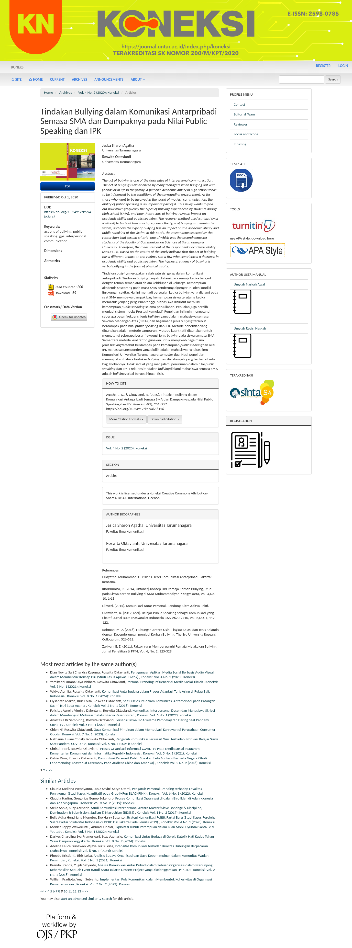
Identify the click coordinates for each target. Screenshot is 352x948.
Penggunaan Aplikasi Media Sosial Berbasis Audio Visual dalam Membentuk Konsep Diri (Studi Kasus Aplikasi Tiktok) (132, 674)
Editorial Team (244, 114)
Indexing (240, 144)
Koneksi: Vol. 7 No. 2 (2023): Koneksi (104, 884)
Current (57, 79)
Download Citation (165, 419)
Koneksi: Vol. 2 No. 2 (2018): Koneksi (184, 763)
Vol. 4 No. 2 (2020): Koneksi (98, 92)
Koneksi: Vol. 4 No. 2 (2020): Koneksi (168, 677)
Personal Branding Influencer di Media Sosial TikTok (165, 682)
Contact (239, 104)
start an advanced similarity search (86, 898)
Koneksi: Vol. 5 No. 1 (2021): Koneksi (93, 724)
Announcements (108, 79)
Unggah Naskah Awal (249, 284)
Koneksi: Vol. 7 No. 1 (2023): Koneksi (89, 734)
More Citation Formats (126, 419)
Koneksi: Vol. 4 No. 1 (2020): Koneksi (188, 822)
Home (48, 92)
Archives (79, 79)
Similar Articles (58, 780)
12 (75, 891)
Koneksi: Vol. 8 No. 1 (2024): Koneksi (94, 696)
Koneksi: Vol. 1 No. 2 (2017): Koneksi (164, 812)
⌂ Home (36, 79)
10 (65, 891)
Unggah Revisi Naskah (250, 328)
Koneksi (17, 67)
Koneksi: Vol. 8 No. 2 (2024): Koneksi (119, 841)
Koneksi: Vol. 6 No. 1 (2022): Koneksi (164, 715)
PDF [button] (67, 186)
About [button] (138, 79)
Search (333, 79)
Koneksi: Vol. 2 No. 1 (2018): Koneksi (115, 705)
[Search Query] (301, 79)
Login (343, 66)
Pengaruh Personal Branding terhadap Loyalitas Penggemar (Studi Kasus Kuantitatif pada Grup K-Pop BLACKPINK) (126, 791)
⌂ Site (16, 79)
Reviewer (240, 124)
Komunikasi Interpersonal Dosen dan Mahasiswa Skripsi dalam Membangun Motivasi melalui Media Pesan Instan (132, 713)
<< (42, 891)
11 (70, 891)
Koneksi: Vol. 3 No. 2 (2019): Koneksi (107, 803)
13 (79, 891)
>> (50, 770)
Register (323, 66)
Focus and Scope (246, 134)
